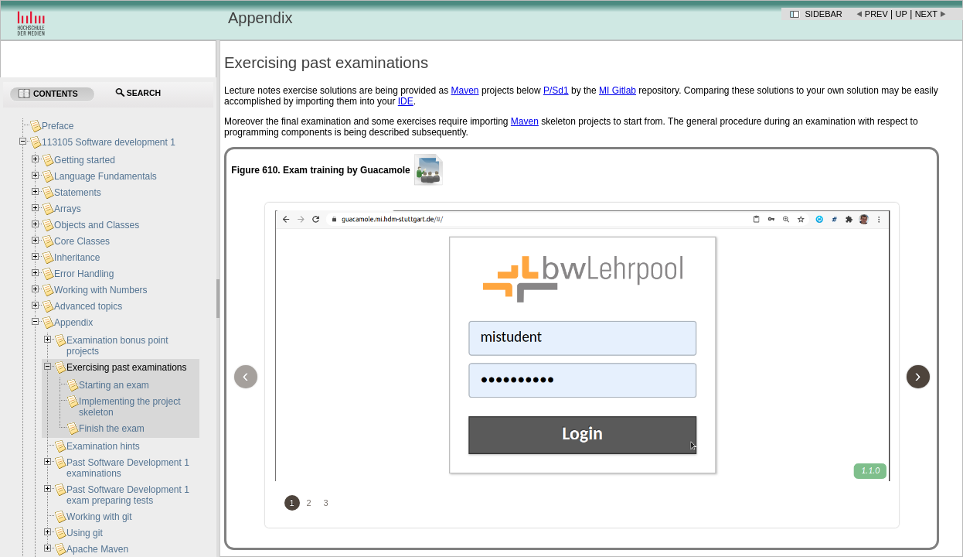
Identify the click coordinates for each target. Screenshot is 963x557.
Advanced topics (88, 306)
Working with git (98, 516)
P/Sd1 (556, 90)
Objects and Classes (96, 225)
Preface (57, 126)
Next (926, 14)
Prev (876, 14)
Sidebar (823, 14)
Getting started (84, 160)
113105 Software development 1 (108, 142)
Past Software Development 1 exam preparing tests (127, 495)
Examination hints (103, 446)
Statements (77, 192)
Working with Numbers (100, 290)
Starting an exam (114, 385)
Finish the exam (112, 428)
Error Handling (84, 273)
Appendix (73, 322)
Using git (84, 533)
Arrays (67, 208)
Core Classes (82, 241)
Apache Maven (97, 549)
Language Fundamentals (105, 176)
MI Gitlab (617, 90)
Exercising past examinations (126, 367)
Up (901, 14)
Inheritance (77, 257)
